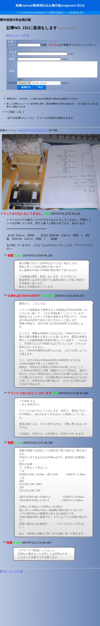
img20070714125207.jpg (33, 145)
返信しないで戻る (17, 35)
